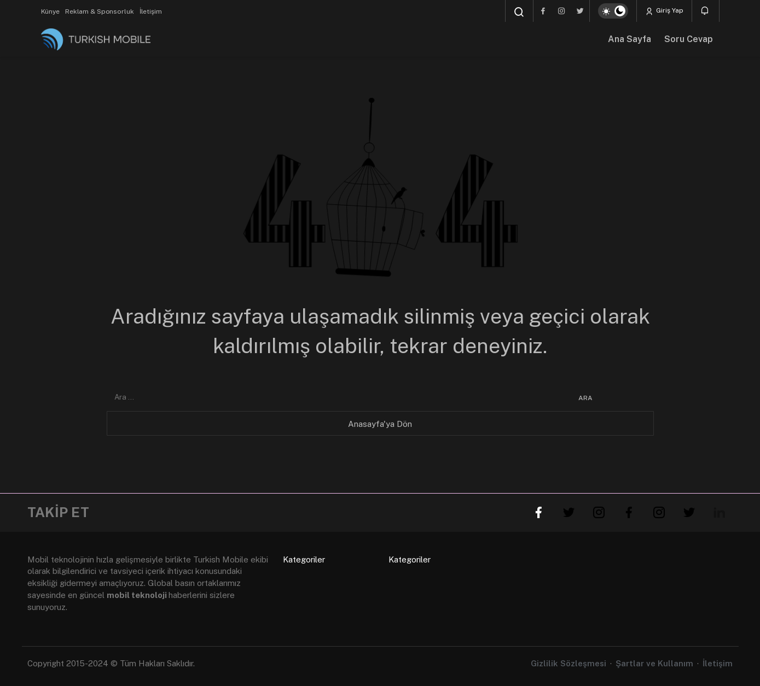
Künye (50, 11)
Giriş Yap (664, 11)
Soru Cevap (688, 39)
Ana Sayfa (629, 39)
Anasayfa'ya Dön (380, 424)
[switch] (613, 11)
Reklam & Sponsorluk (99, 11)
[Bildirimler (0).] (705, 10)
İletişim (151, 11)
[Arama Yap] (519, 12)
